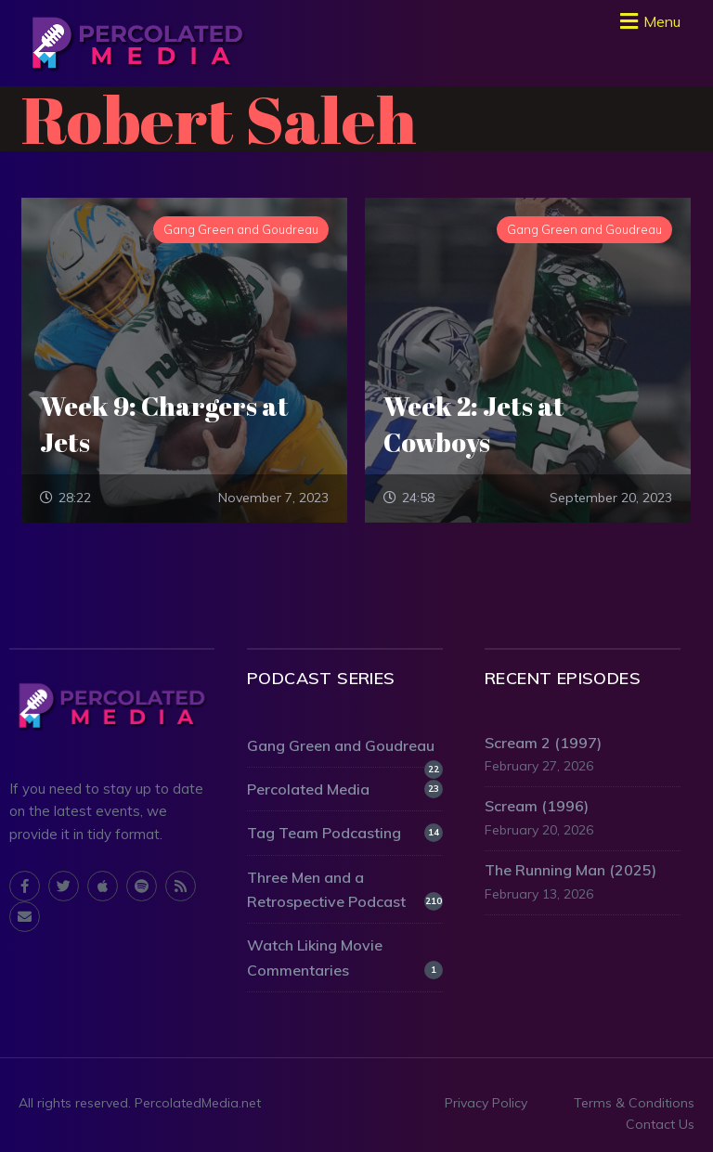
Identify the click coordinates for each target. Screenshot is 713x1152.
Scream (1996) (537, 805)
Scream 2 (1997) (543, 742)
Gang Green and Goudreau (345, 746)
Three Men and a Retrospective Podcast (345, 889)
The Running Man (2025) (570, 870)
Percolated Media (345, 789)
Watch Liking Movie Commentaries (345, 957)
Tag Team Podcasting (345, 832)
